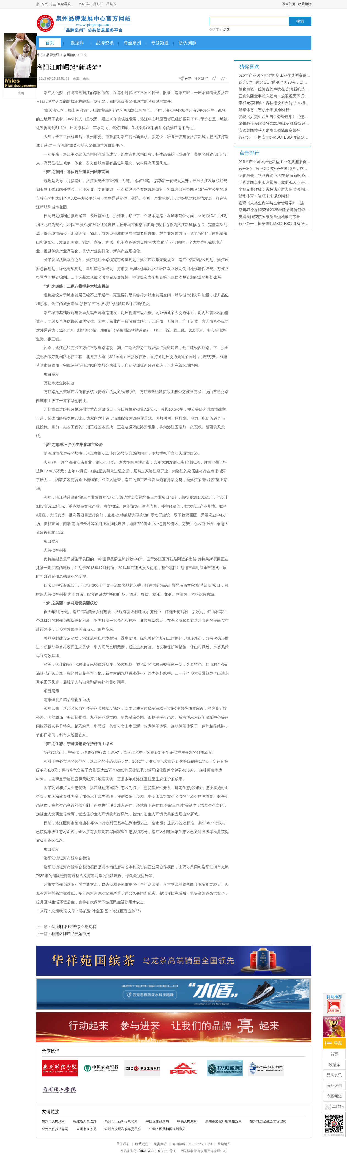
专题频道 (160, 42)
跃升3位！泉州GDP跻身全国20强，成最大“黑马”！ (282, 82)
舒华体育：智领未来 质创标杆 (264, 110)
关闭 (20, 93)
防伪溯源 (187, 42)
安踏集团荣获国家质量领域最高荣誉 (269, 130)
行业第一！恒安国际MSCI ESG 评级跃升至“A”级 (280, 137)
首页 (49, 42)
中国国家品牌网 (157, 1121)
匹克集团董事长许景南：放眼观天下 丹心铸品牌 (280, 96)
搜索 (300, 21)
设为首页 (288, 4)
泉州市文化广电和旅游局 (223, 1121)
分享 (188, 79)
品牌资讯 (105, 42)
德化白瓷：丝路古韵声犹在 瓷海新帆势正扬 (276, 89)
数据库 (77, 42)
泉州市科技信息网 (55, 1129)
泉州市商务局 (86, 1129)
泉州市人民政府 (53, 1121)
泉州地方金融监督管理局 (268, 1121)
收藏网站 (304, 4)
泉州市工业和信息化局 (121, 1121)
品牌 (226, 30)
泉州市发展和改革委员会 (123, 1129)
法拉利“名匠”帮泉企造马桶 (73, 927)
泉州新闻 (69, 55)
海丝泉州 (132, 42)
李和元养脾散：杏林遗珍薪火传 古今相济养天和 (280, 103)
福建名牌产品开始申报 (70, 934)
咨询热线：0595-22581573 (192, 1144)
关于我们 (123, 1144)
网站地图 (224, 1144)
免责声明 (160, 1144)
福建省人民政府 (84, 1121)
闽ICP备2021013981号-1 (157, 1151)
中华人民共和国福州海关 (167, 1129)
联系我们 (141, 1144)
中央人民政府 (187, 1121)
